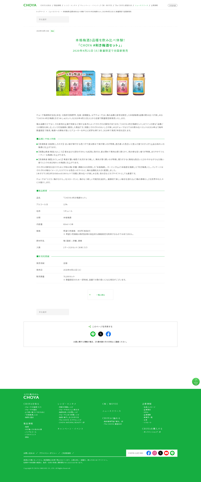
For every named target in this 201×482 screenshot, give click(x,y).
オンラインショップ (151, 432)
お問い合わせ (165, 5)
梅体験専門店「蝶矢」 (112, 421)
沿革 (145, 420)
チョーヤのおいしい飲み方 (69, 409)
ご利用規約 (66, 453)
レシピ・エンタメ (70, 5)
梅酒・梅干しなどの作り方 (69, 417)
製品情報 (57, 5)
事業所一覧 (148, 417)
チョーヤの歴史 (31, 409)
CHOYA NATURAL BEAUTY (70, 422)
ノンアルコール (31, 432)
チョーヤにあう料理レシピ (69, 415)
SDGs (146, 412)
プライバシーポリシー (48, 453)
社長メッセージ (149, 407)
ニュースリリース (141, 5)
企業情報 (154, 5)
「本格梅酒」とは (31, 415)
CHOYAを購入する (152, 429)
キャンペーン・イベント (89, 5)
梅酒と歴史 (29, 417)
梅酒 (27, 427)
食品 (27, 437)
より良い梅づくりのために (35, 412)
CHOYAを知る (45, 5)
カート (161, 5)
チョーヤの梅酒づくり (33, 407)
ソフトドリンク (30, 434)
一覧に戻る (100, 295)
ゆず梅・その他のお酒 (33, 429)
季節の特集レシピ (66, 407)
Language (172, 5)
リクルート (148, 422)
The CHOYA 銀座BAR (123, 5)
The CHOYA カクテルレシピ (70, 420)
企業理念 (147, 409)
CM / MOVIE (110, 404)
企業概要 (147, 415)
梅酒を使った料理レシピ (68, 412)
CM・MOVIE (107, 5)
